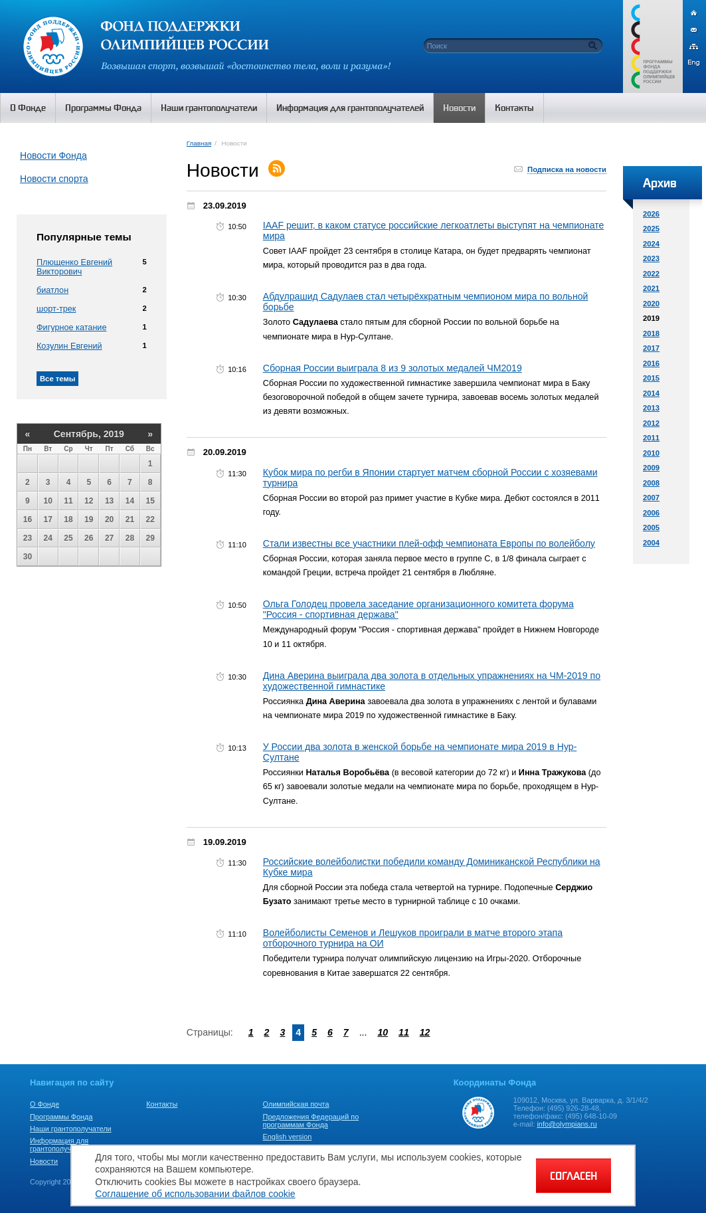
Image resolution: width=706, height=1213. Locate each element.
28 (130, 538)
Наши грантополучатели (71, 1129)
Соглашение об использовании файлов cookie (195, 1193)
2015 (651, 378)
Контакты (161, 1104)
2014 (651, 393)
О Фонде (44, 1104)
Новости (44, 1161)
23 (27, 538)
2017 (651, 348)
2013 (651, 408)
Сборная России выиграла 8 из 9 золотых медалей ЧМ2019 (392, 368)
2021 (651, 288)
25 (68, 538)
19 (88, 519)
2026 (651, 214)
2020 (651, 304)
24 (48, 538)
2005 (651, 527)
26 (88, 538)
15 (150, 501)
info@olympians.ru (566, 1124)
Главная (199, 143)
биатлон (52, 290)
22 (150, 519)
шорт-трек (56, 309)
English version (287, 1137)
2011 (651, 438)
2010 (651, 453)
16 (27, 519)
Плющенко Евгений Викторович (74, 267)
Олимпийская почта (296, 1104)
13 (109, 501)
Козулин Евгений (69, 346)
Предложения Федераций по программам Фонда (311, 1121)
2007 (651, 498)
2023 (651, 258)
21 (130, 519)
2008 (651, 483)
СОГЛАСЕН (573, 1175)
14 (130, 501)
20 (109, 519)
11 (68, 501)
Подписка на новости (566, 169)
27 (109, 538)
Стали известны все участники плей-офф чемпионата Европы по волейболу (429, 543)
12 (88, 501)
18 (68, 519)
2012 (651, 423)
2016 (651, 363)
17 (48, 519)
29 (150, 538)
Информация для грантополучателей (62, 1145)
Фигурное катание (71, 327)
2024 (651, 244)
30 (27, 556)
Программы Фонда (61, 1117)
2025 (651, 229)
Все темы (57, 379)
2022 (651, 274)
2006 (651, 513)
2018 (651, 333)
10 (48, 501)
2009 (651, 468)
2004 (651, 543)
